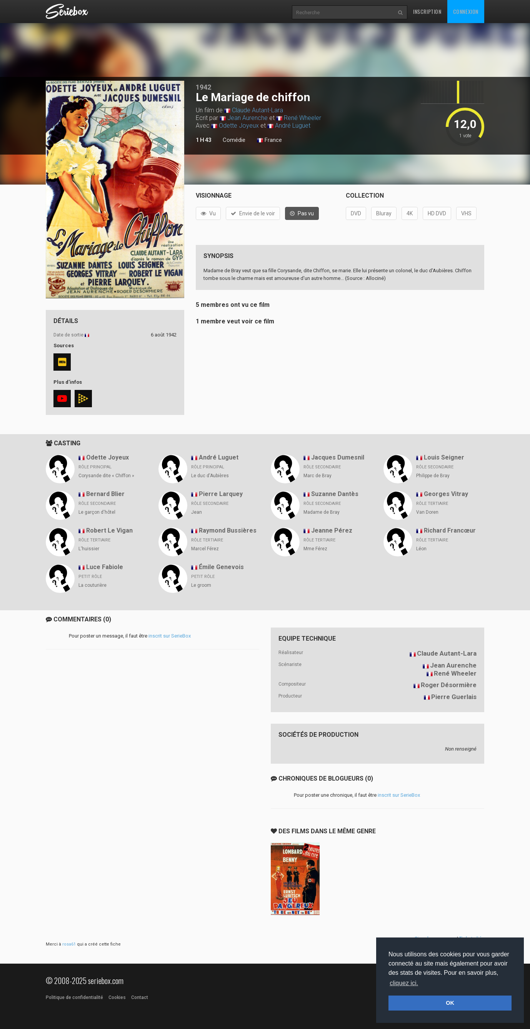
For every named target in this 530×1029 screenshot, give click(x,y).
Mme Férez (315, 548)
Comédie (234, 140)
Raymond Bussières (228, 530)
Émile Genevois (221, 567)
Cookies (117, 997)
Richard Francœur (450, 530)
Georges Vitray (446, 494)
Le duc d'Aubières (210, 475)
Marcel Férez (205, 548)
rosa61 (69, 944)
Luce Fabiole (104, 567)
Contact (139, 997)
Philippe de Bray (433, 475)
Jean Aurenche (247, 118)
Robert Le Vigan (109, 530)
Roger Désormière (449, 685)
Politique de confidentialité (74, 997)
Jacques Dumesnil (337, 457)
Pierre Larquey (221, 494)
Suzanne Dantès (334, 494)
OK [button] (450, 1003)
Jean (196, 512)
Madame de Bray (321, 512)
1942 (203, 87)
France (269, 140)
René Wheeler (302, 118)
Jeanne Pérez (331, 530)
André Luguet (292, 125)
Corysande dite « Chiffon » (106, 475)
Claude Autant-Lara (257, 110)
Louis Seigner (444, 457)
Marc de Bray (317, 475)
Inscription (427, 11)
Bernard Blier (105, 494)
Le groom (201, 585)
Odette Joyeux (239, 125)
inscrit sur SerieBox (169, 636)
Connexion (465, 11)
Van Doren (427, 512)
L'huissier (88, 548)
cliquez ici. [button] (404, 983)
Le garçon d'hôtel (96, 512)
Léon (421, 548)
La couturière (92, 585)
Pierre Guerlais (454, 697)
